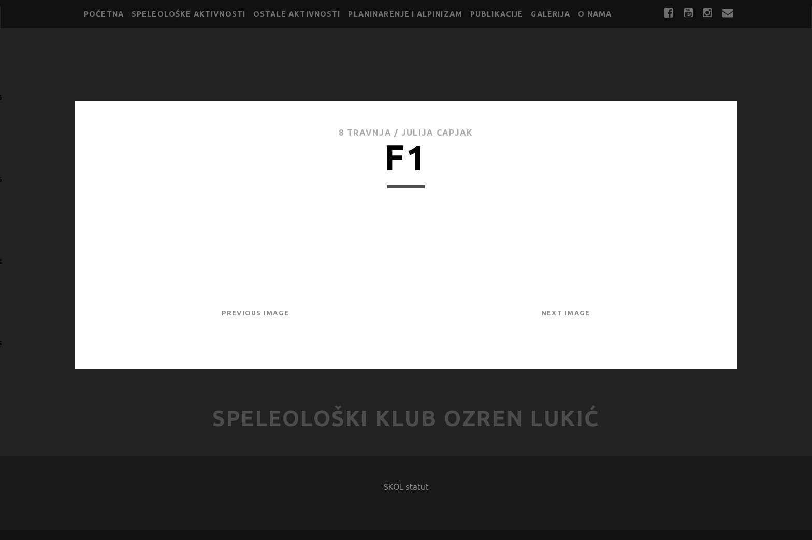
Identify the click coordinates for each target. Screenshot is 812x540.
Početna (104, 14)
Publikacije (497, 14)
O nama (595, 14)
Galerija (550, 14)
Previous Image (255, 312)
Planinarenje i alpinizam (405, 14)
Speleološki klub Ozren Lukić (406, 418)
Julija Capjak (437, 132)
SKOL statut (406, 486)
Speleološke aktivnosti (188, 14)
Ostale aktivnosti (297, 14)
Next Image (565, 312)
